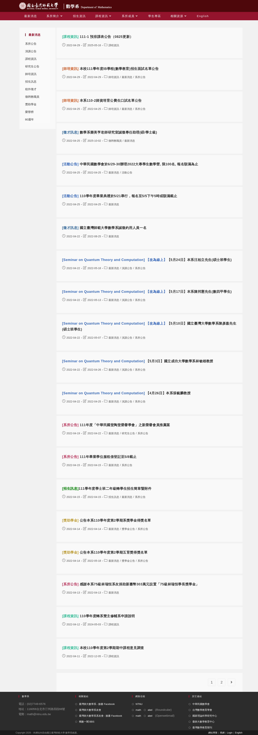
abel (150, 709)
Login (229, 732)
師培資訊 (30, 74)
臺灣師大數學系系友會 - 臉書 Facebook (100, 715)
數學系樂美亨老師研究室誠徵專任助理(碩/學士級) (109, 132)
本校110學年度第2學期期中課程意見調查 (103, 648)
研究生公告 (32, 66)
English (238, 732)
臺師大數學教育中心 (203, 721)
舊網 (222, 732)
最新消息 (127, 77)
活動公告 (127, 172)
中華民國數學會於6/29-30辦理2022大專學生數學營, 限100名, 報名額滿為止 (130, 164)
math (138, 709)
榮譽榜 (29, 111)
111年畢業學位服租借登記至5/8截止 (99, 457)
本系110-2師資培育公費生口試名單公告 (102, 100)
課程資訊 (30, 58)
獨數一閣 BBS (87, 721)
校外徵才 (30, 89)
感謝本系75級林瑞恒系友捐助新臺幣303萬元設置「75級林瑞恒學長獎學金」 (130, 584)
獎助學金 (30, 104)
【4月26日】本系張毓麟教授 (126, 393)
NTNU (139, 704)
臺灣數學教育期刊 (202, 727)
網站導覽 (212, 732)
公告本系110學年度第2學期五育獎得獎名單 (105, 552)
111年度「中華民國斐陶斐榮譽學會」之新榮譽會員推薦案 (116, 425)
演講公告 (30, 51)
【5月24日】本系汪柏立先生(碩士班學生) (147, 260)
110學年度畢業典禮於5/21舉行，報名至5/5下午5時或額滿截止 (119, 196)
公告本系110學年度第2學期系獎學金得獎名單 (106, 520)
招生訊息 (30, 81)
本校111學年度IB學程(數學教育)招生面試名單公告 (110, 69)
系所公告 (30, 43)
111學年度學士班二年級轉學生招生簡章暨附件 (107, 489)
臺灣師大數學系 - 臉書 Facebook (97, 704)
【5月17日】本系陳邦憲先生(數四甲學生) (147, 292)
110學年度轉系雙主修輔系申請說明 (98, 616)
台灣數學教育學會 (202, 709)
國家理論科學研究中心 (204, 715)
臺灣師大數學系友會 (90, 709)
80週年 (29, 119)
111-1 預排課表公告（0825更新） (97, 37)
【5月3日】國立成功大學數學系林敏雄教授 (137, 361)
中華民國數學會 (201, 704)
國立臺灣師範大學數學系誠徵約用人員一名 (104, 228)
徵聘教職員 (32, 96)
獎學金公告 (128, 528)
